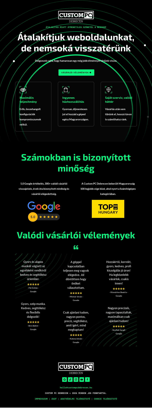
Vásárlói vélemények (75, 73)
